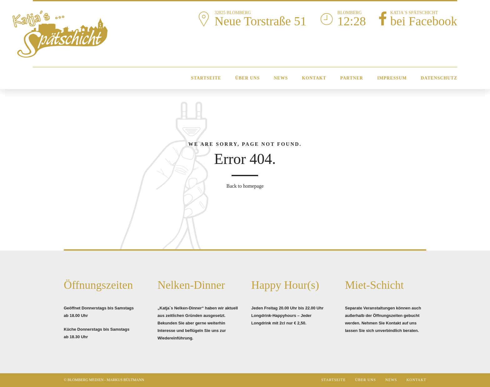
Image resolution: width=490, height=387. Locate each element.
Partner (351, 78)
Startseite (206, 78)
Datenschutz (439, 78)
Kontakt (314, 78)
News (281, 78)
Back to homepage (244, 186)
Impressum (392, 78)
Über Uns (247, 78)
